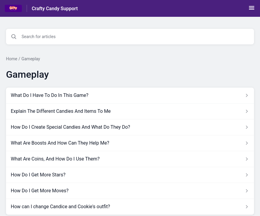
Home (11, 58)
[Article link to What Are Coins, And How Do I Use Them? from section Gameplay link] (130, 159)
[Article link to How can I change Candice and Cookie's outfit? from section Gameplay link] (130, 206)
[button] (251, 10)
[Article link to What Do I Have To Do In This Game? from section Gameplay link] (130, 95)
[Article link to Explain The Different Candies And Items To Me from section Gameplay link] (130, 111)
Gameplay (30, 58)
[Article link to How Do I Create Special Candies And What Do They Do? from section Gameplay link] (130, 127)
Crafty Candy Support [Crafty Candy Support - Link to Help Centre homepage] (55, 8)
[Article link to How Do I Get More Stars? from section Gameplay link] (130, 174)
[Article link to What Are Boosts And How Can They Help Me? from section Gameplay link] (130, 143)
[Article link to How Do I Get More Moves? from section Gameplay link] (130, 190)
